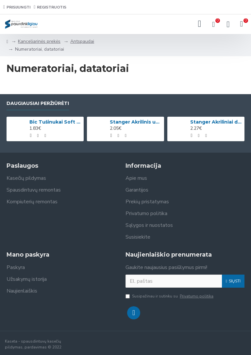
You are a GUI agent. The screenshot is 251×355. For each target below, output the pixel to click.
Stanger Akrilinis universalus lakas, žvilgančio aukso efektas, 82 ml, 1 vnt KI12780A (135, 122)
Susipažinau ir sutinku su (170, 296)
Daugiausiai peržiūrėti (38, 103)
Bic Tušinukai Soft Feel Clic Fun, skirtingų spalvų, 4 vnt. (55, 122)
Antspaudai (82, 41)
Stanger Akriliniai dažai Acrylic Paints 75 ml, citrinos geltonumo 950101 (216, 122)
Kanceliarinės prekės (39, 41)
